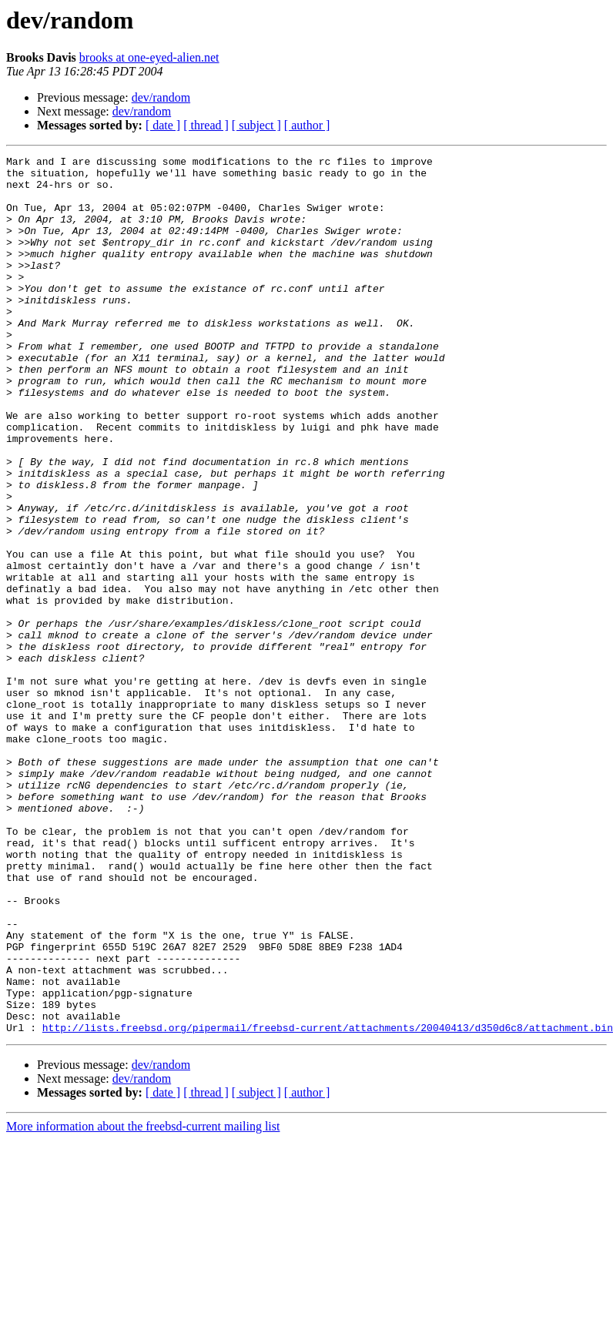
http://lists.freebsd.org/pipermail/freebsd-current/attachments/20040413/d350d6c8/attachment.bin (327, 1203)
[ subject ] (256, 125)
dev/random (161, 97)
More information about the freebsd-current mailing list (143, 1301)
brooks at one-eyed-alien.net (149, 57)
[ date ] (163, 125)
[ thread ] (206, 125)
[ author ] (307, 125)
